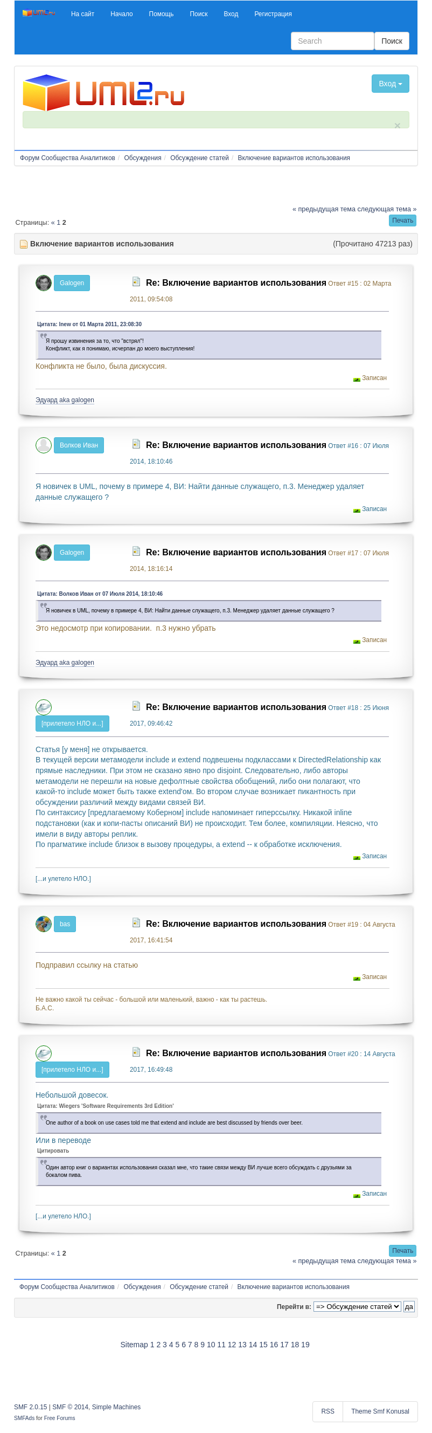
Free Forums (59, 1418)
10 (211, 1344)
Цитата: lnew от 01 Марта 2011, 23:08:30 (89, 324)
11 (221, 1344)
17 (284, 1344)
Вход (390, 83)
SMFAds (24, 1418)
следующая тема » (387, 209)
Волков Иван (79, 445)
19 (305, 1344)
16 (274, 1344)
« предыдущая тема (324, 209)
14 (253, 1344)
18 (295, 1344)
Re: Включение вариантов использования (236, 282)
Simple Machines (116, 1407)
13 (242, 1344)
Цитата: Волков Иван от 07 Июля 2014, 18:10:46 (100, 594)
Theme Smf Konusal (380, 1411)
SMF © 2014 (70, 1407)
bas (65, 924)
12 (232, 1344)
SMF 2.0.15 (30, 1407)
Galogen (72, 283)
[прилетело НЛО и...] (72, 723)
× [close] (397, 125)
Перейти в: (294, 1307)
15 (263, 1344)
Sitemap (134, 1344)
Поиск (391, 41)
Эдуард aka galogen (65, 400)
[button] (82, 14)
